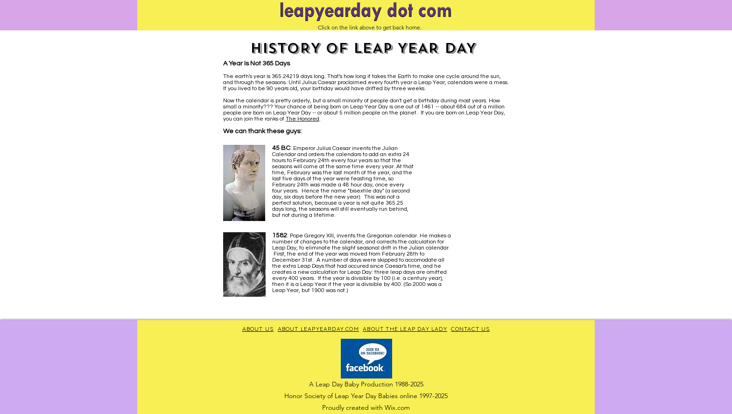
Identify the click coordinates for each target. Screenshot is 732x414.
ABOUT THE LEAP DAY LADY (405, 328)
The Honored (302, 119)
